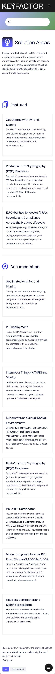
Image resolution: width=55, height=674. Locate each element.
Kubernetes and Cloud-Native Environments (26, 420)
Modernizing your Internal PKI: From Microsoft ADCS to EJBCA (27, 556)
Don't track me (18, 669)
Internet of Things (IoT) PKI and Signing (26, 374)
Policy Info (7, 659)
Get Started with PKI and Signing (22, 122)
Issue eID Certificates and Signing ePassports (23, 602)
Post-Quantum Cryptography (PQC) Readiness (26, 168)
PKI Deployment (17, 327)
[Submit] (9, 22)
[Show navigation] (49, 668)
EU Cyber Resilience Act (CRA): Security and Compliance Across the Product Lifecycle (27, 217)
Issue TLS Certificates (20, 509)
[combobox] (27, 22)
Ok (6, 669)
